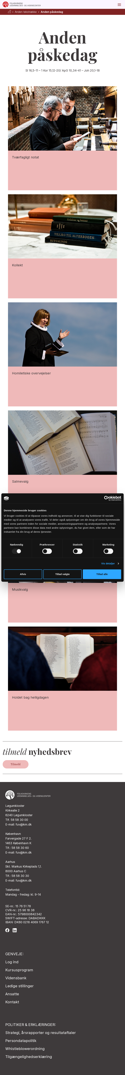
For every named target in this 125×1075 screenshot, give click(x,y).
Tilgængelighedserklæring (28, 1057)
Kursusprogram (19, 970)
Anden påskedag (52, 12)
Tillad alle (102, 574)
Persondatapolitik (20, 1041)
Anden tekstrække (26, 12)
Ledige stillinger (19, 986)
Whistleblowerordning (25, 1049)
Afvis (23, 574)
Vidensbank (15, 978)
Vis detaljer (108, 563)
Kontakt (12, 1002)
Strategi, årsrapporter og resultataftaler (40, 1033)
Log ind (11, 962)
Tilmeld (15, 764)
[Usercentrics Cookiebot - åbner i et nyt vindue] (106, 498)
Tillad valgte (62, 574)
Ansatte (12, 994)
